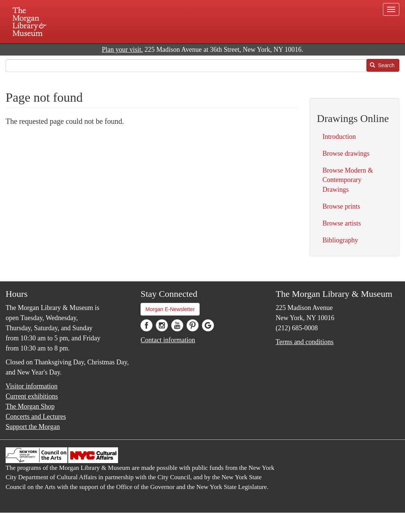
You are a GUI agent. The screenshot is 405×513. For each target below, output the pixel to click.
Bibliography (340, 240)
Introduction (339, 136)
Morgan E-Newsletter (170, 309)
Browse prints (341, 206)
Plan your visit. (122, 49)
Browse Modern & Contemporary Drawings (348, 180)
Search (382, 65)
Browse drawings (346, 153)
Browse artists (342, 223)
